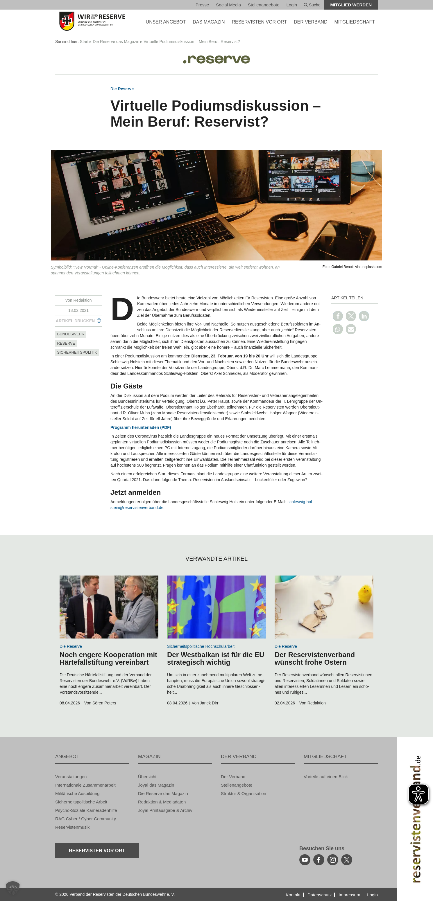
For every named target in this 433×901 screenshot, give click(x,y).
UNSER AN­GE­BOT (166, 21)
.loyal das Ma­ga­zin (156, 785)
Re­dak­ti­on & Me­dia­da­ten (162, 801)
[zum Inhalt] (109, 607)
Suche (312, 5)
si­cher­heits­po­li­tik (77, 352)
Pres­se (202, 4)
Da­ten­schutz (319, 894)
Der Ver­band (233, 776)
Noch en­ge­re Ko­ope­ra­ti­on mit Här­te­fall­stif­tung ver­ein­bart (108, 658)
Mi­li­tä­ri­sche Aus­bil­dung (77, 793)
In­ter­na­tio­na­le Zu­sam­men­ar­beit (85, 785)
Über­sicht (147, 776)
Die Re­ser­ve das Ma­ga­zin (116, 41)
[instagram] (332, 859)
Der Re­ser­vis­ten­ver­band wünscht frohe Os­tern (315, 658)
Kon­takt (293, 894)
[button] (338, 316)
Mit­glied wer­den (351, 4)
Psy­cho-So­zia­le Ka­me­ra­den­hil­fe (86, 810)
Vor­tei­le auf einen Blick (326, 776)
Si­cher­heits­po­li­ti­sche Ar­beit (81, 801)
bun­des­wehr (71, 334)
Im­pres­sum (349, 894)
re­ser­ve (66, 343)
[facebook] (318, 859)
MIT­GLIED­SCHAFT (354, 21)
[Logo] (216, 57)
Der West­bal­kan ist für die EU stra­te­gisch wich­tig (215, 658)
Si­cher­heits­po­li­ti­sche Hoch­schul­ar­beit (201, 646)
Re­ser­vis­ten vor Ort (259, 21)
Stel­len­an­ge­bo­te (263, 4)
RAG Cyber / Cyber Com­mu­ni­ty (85, 818)
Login (291, 4)
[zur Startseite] (92, 21)
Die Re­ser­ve (122, 89)
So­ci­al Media (228, 4)
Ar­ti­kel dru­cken (75, 321)
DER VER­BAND (311, 21)
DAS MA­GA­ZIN (209, 21)
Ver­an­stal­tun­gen (71, 776)
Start (84, 41)
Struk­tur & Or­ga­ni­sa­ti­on (243, 793)
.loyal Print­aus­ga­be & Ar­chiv (165, 810)
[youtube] (304, 859)
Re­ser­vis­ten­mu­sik (72, 827)
